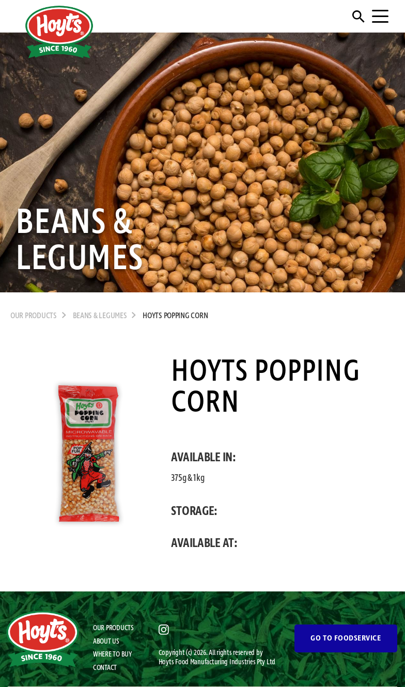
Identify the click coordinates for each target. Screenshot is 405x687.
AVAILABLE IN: (203, 457)
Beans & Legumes (100, 316)
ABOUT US (106, 641)
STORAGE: (194, 511)
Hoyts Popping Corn (175, 316)
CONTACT (105, 668)
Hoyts (167, 662)
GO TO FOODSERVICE (345, 638)
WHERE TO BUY (112, 654)
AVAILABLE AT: (204, 543)
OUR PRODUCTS (33, 316)
